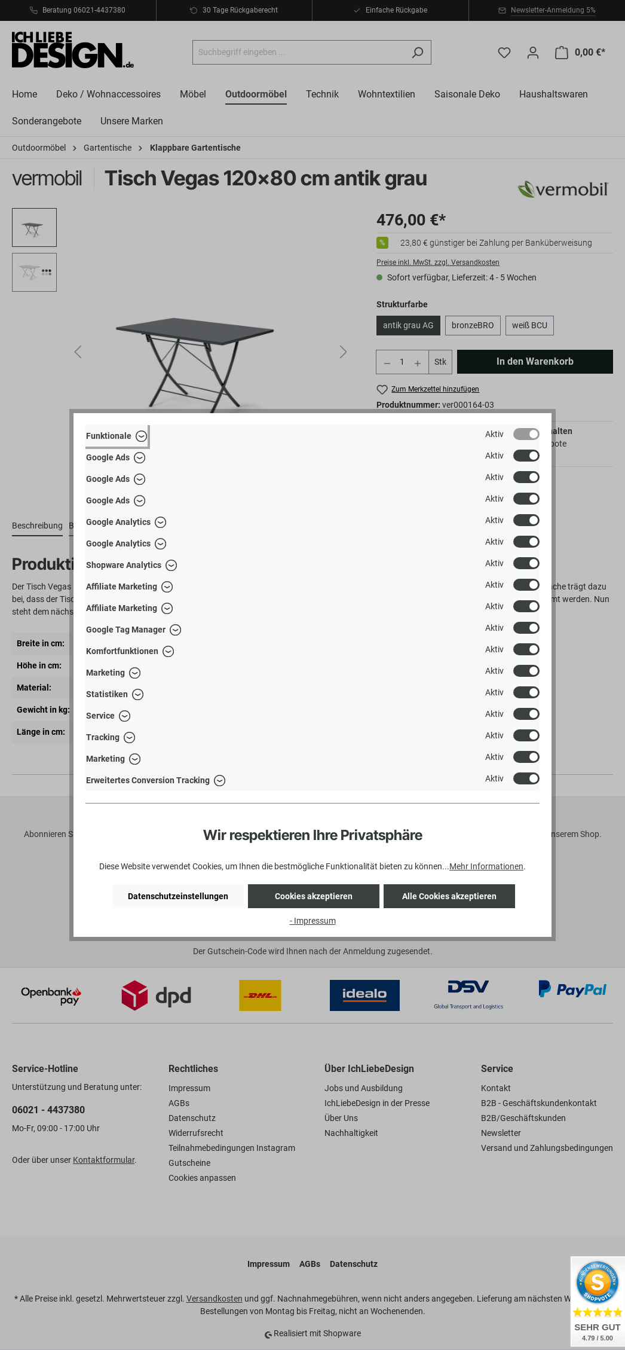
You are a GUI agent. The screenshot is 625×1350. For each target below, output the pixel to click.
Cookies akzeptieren (314, 896)
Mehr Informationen (486, 866)
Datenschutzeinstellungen (178, 896)
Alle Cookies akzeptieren (449, 896)
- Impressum (313, 921)
